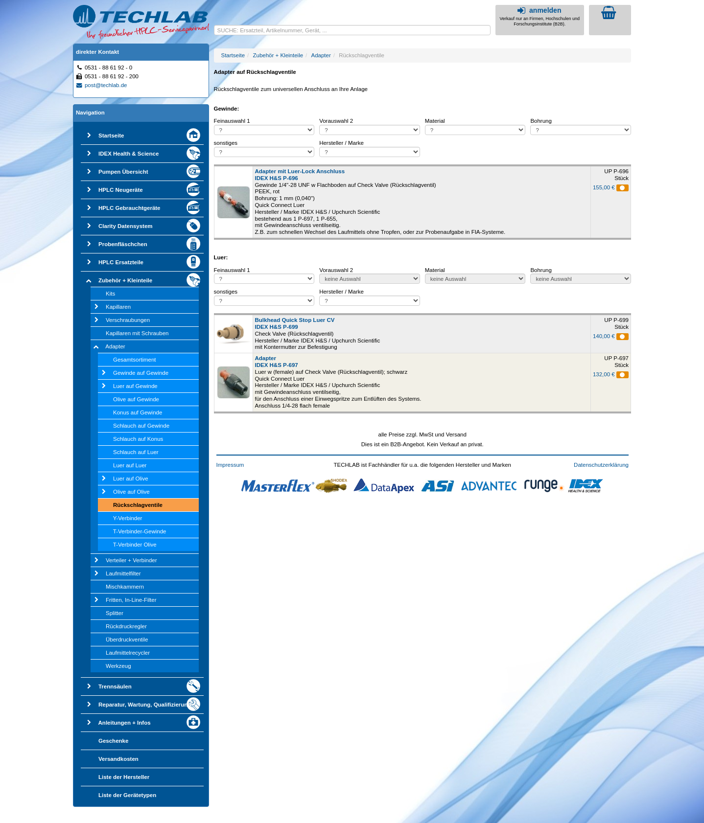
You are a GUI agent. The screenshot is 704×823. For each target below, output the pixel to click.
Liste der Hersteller (123, 777)
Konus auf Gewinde (137, 412)
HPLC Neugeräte (120, 190)
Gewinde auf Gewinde (140, 373)
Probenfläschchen (122, 244)
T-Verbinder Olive (135, 545)
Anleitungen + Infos (124, 723)
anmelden (538, 10)
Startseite (111, 135)
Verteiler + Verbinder (131, 560)
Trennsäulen (115, 686)
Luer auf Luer (129, 465)
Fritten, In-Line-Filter (131, 600)
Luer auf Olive (130, 478)
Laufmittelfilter (123, 573)
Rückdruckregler (126, 626)
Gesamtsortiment (134, 360)
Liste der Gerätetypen (127, 795)
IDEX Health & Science (128, 154)
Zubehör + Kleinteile (125, 280)
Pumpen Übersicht (123, 172)
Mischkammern (125, 587)
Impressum (230, 465)
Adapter (115, 346)
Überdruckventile (127, 639)
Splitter (114, 613)
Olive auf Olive (131, 492)
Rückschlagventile (138, 505)
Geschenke (113, 741)
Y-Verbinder (127, 518)
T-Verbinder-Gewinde (139, 531)
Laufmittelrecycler (128, 653)
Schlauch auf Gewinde (141, 426)
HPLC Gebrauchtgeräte (129, 208)
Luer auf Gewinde (135, 386)
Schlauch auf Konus (138, 439)
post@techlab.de (101, 85)
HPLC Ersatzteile (120, 262)
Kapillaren (118, 307)
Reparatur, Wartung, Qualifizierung (144, 705)
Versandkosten (118, 759)
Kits (110, 294)
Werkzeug (118, 666)
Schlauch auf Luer (136, 452)
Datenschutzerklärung (601, 465)
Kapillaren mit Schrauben (137, 333)
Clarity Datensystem (125, 226)
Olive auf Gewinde (136, 399)
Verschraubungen (128, 320)
